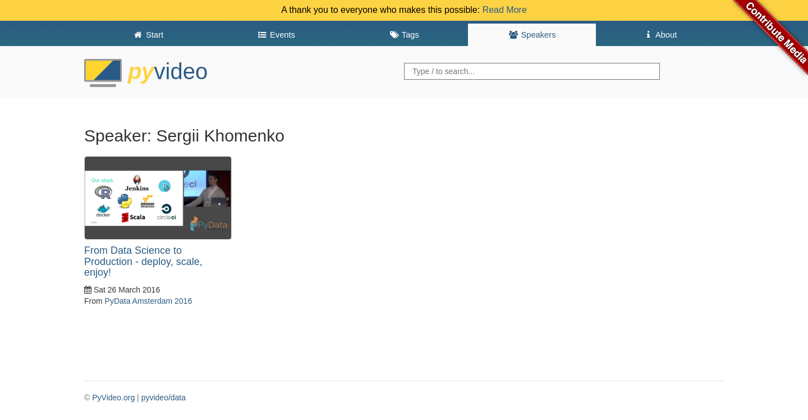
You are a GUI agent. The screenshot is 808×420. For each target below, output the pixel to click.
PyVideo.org (113, 397)
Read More (505, 10)
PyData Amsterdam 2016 (148, 300)
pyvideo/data (163, 397)
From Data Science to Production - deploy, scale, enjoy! (143, 262)
